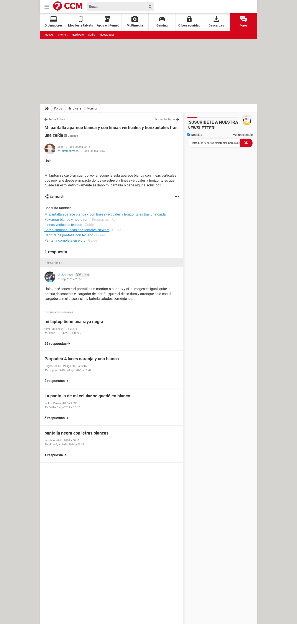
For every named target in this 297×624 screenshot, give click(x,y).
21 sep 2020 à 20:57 (93, 151)
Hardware (78, 34)
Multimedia (135, 21)
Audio (91, 34)
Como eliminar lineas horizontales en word (77, 230)
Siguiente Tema (164, 119)
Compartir (57, 196)
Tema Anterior (58, 119)
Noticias (194, 134)
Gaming (162, 21)
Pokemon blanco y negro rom (66, 219)
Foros (244, 21)
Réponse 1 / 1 (54, 262)
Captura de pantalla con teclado (68, 235)
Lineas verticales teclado (63, 225)
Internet (62, 34)
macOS (49, 34)
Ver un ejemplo (243, 134)
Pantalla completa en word (64, 240)
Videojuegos (107, 34)
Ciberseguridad (189, 21)
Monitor (92, 108)
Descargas (216, 21)
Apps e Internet (108, 21)
